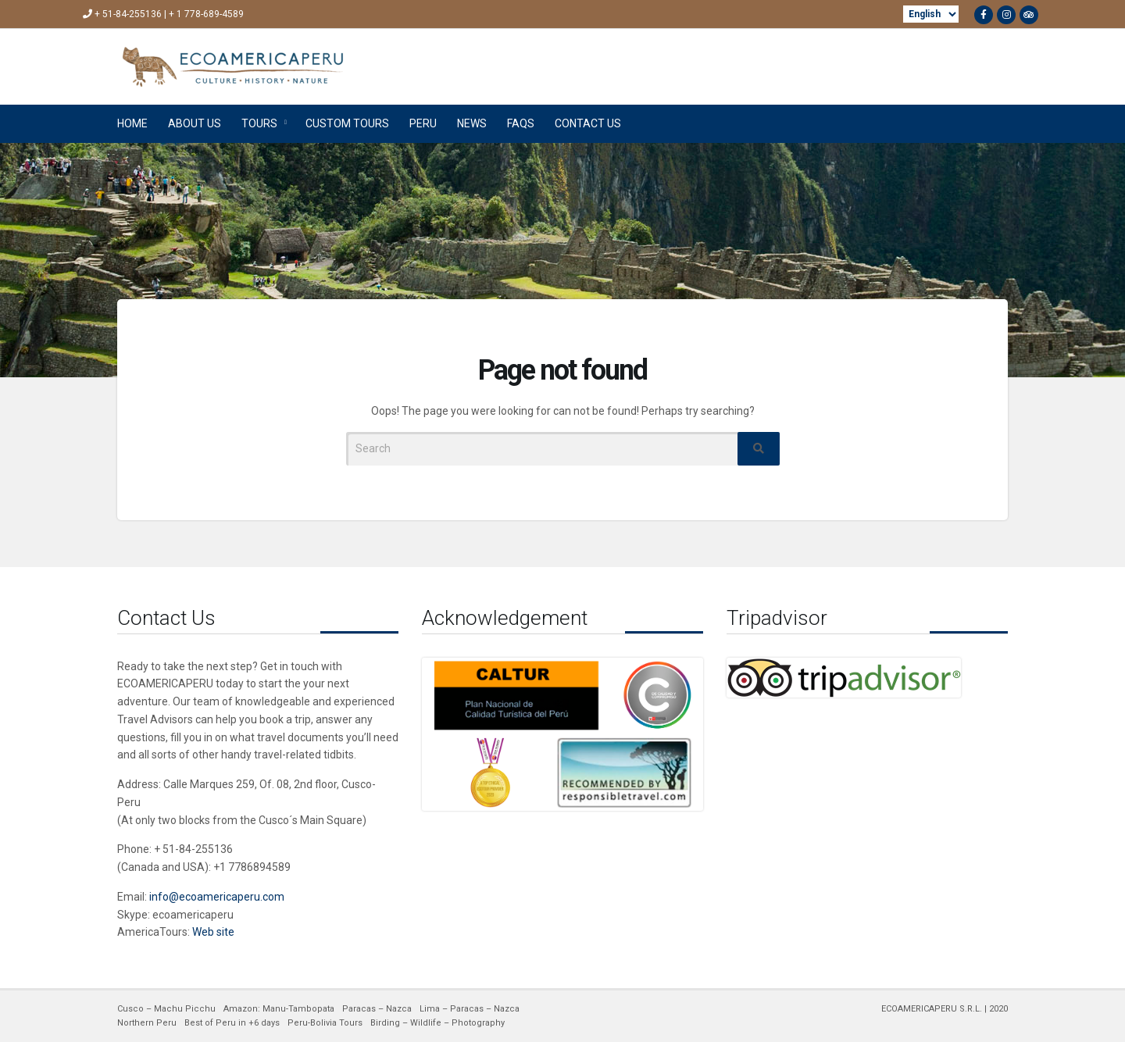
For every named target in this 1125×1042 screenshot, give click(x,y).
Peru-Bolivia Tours (325, 1023)
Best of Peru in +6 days (232, 1023)
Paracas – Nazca (377, 1009)
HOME (132, 123)
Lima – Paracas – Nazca (470, 1009)
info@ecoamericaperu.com (216, 896)
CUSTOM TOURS (347, 123)
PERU (423, 123)
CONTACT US (588, 123)
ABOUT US (194, 123)
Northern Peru (147, 1023)
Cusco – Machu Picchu (166, 1009)
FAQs (520, 123)
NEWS (472, 123)
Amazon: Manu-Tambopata (278, 1009)
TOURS (259, 123)
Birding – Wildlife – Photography (437, 1023)
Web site (213, 932)
